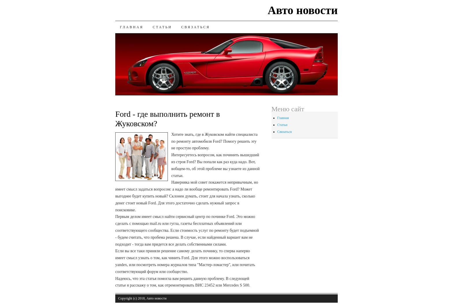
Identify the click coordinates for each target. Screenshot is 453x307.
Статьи (162, 27)
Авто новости (303, 10)
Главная (131, 27)
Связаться (195, 27)
